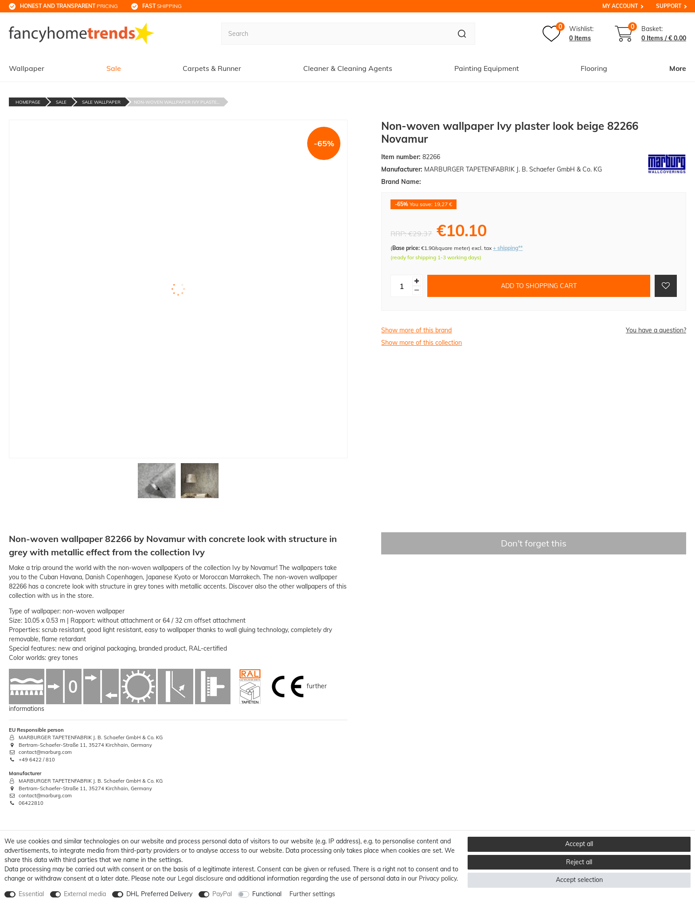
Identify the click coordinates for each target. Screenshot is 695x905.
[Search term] (335, 34)
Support (668, 6)
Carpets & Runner (212, 68)
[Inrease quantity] (416, 281)
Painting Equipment (486, 68)
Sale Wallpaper (101, 102)
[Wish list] (568, 33)
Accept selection (579, 880)
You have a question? (656, 330)
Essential (31, 894)
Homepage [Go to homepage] (28, 102)
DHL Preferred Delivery (159, 894)
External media (85, 894)
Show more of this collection (421, 343)
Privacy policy (438, 878)
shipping (162, 6)
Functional (266, 894)
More (677, 68)
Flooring (594, 68)
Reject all (579, 862)
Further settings (312, 894)
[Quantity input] (401, 285)
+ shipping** (508, 248)
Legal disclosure (200, 878)
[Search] (462, 34)
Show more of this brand (416, 330)
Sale (113, 68)
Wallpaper (26, 68)
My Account (620, 6)
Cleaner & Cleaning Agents (347, 68)
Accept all (579, 844)
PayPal (222, 894)
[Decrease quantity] (416, 290)
